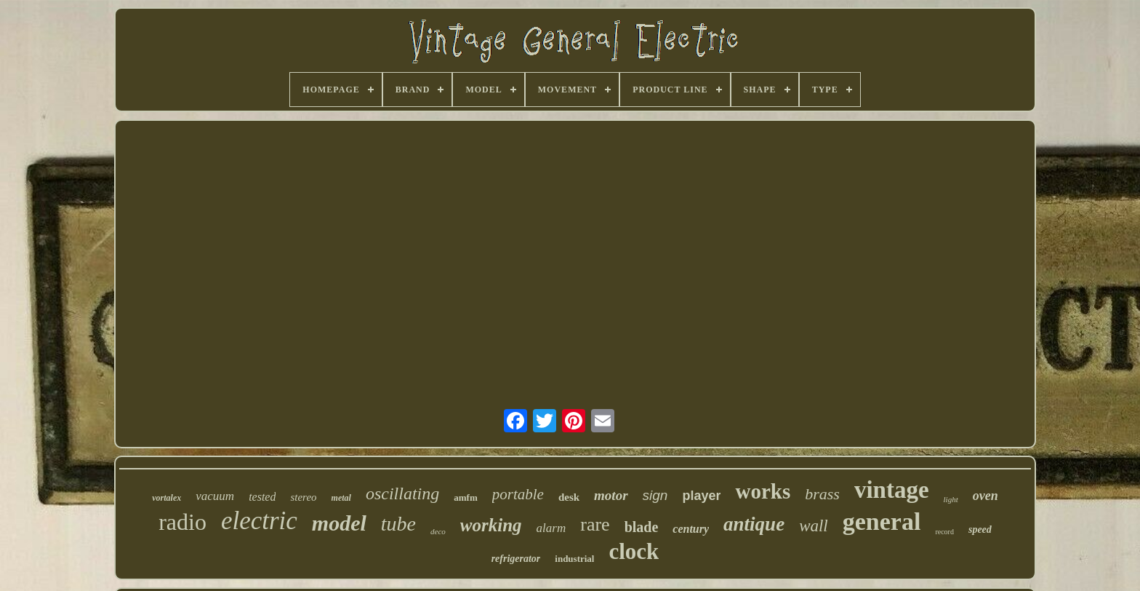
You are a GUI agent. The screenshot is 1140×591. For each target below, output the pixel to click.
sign (655, 495)
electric (259, 521)
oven (985, 495)
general (882, 521)
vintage (891, 490)
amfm (466, 497)
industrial (574, 558)
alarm (551, 528)
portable (518, 494)
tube (398, 523)
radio (182, 522)
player (701, 495)
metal (341, 498)
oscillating (402, 493)
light (951, 499)
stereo (303, 497)
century (691, 529)
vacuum (215, 496)
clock (634, 551)
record (944, 532)
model (339, 523)
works (762, 491)
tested (262, 497)
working (491, 525)
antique (753, 524)
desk (568, 497)
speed (980, 529)
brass (822, 494)
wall (813, 526)
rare (594, 524)
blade (642, 527)
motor (610, 495)
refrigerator (516, 558)
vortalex (166, 498)
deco (438, 531)
